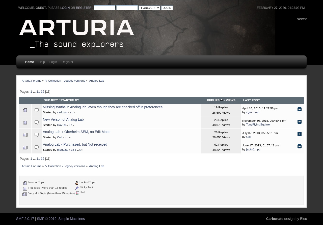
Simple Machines (71, 219)
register (83, 8)
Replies (215, 100)
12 (42, 91)
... (35, 91)
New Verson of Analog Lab (63, 119)
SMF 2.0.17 (25, 219)
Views (230, 100)
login (65, 8)
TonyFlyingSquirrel (258, 124)
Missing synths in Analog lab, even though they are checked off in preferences (103, 107)
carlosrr (62, 112)
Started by (69, 100)
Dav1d (61, 124)
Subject (51, 100)
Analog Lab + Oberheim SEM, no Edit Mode (77, 132)
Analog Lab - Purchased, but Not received (75, 144)
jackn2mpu (253, 149)
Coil (59, 137)
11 (38, 91)
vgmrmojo (252, 112)
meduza (62, 149)
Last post (251, 100)
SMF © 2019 (46, 219)
